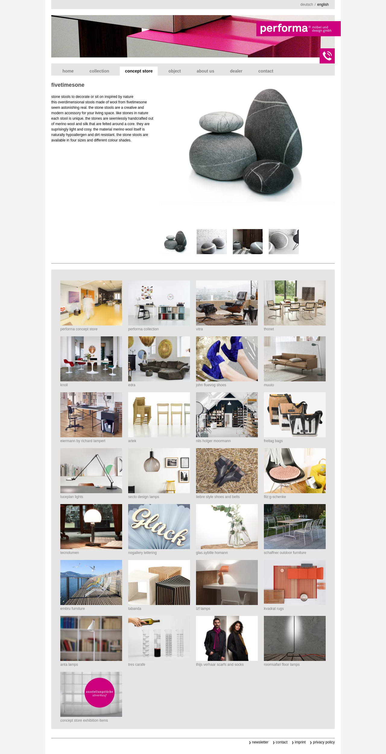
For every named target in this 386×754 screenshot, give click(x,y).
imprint (300, 742)
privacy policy (324, 742)
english (323, 4)
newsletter (260, 742)
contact (265, 71)
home (68, 71)
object (175, 71)
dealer (236, 71)
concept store (139, 71)
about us (205, 71)
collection (99, 71)
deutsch (306, 4)
